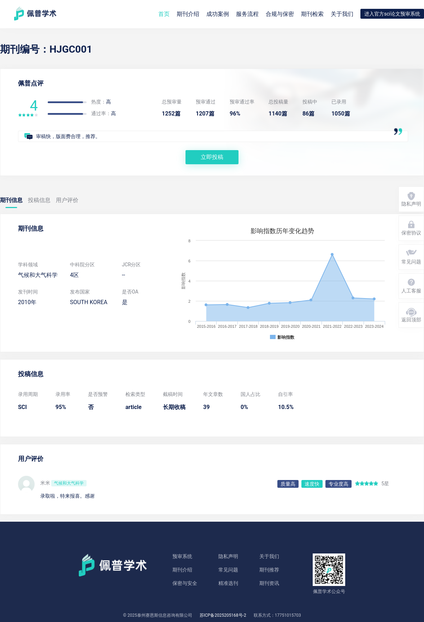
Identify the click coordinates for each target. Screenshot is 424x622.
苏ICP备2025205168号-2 (223, 615)
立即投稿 (212, 157)
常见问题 (228, 570)
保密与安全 (184, 583)
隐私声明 (228, 556)
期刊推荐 (269, 570)
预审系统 (182, 556)
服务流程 (247, 14)
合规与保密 (280, 14)
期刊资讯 (269, 583)
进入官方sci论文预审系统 (392, 14)
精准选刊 (228, 583)
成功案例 (217, 14)
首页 (164, 14)
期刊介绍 (182, 570)
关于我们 (342, 14)
